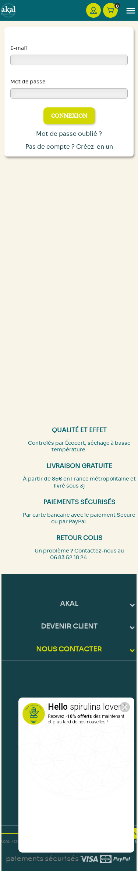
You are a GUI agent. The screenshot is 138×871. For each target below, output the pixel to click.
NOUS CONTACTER (69, 649)
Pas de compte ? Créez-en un (69, 147)
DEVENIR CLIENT (69, 626)
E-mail (18, 48)
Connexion (69, 116)
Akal (69, 604)
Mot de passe (28, 81)
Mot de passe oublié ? (69, 134)
